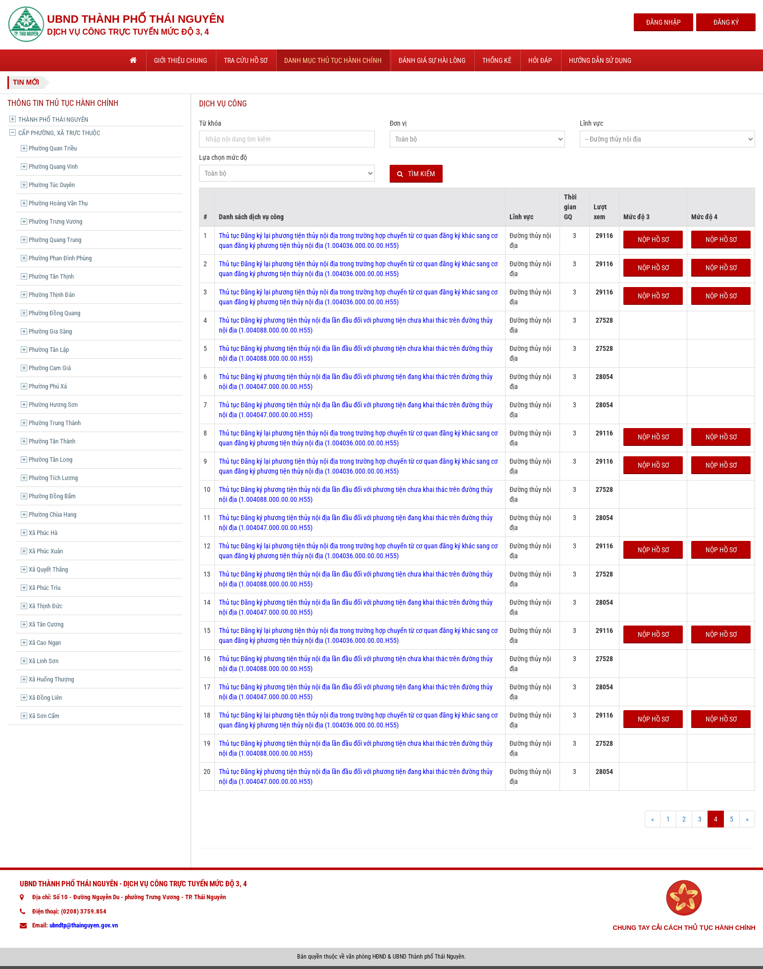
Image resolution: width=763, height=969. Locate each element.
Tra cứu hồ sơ (245, 60)
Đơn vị (398, 123)
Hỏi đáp (540, 60)
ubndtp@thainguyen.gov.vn (84, 925)
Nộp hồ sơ (653, 239)
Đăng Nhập (663, 22)
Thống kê (496, 60)
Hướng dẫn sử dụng (600, 60)
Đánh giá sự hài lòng (432, 60)
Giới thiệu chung (180, 60)
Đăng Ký (726, 22)
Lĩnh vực (591, 123)
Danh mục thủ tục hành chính (333, 60)
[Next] (747, 819)
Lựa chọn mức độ (223, 157)
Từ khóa (210, 123)
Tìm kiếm (416, 174)
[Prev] (653, 819)
